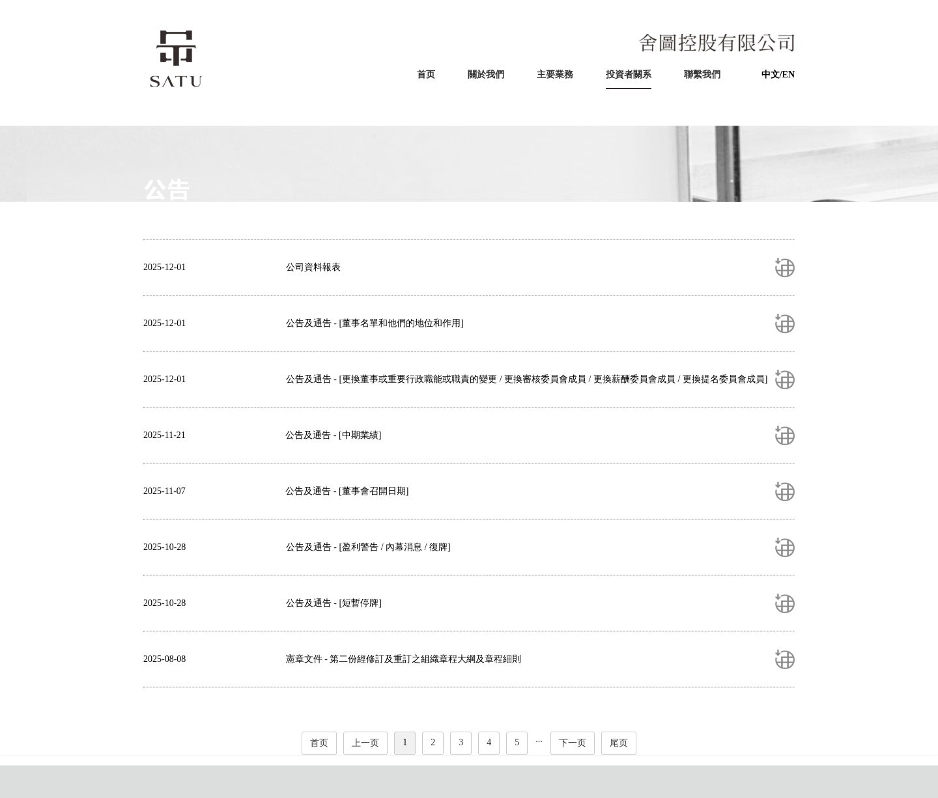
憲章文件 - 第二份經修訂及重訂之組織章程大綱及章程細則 (404, 659)
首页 (426, 74)
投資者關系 (628, 74)
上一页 (365, 743)
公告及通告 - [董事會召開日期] (346, 491)
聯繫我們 (702, 74)
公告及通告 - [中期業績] (333, 435)
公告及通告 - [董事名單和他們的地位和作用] (375, 323)
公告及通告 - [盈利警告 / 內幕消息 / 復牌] (368, 547)
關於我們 (486, 74)
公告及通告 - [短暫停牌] (334, 603)
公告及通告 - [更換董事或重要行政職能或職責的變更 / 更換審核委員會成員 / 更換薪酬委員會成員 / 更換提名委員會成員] (527, 379)
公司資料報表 (313, 267)
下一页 (572, 743)
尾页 (619, 743)
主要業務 (555, 74)
